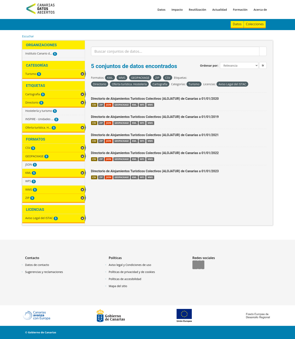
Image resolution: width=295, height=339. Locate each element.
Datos (161, 10)
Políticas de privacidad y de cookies (132, 272)
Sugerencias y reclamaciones (44, 272)
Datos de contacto (37, 265)
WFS (142, 104)
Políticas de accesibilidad (125, 279)
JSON (108, 104)
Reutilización (197, 10)
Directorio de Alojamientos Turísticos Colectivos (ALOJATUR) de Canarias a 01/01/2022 (155, 153)
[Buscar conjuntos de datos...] (175, 51)
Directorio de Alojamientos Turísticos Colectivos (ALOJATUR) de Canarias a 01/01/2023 (155, 171)
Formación (240, 10)
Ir (263, 65)
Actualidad (219, 10)
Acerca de (260, 10)
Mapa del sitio (118, 286)
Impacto (177, 10)
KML (134, 104)
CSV (94, 104)
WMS (150, 104)
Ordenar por (209, 65)
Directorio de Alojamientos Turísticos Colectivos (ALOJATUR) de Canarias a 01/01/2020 (155, 99)
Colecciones (255, 24)
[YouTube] (202, 265)
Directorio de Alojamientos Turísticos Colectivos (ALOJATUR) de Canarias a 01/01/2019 (155, 117)
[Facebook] (195, 265)
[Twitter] (199, 265)
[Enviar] (263, 51)
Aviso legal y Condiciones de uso (130, 265)
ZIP (101, 104)
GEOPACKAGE (122, 104)
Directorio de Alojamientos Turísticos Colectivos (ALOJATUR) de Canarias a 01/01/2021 (155, 135)
